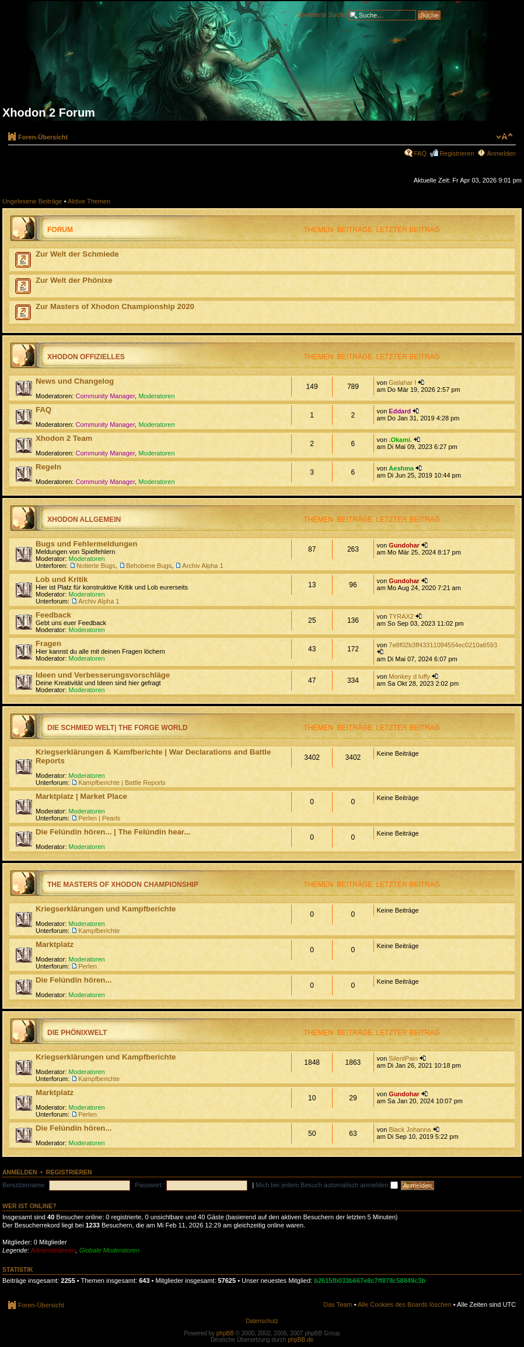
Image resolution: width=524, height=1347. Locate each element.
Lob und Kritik (62, 579)
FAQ (420, 153)
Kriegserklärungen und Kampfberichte (106, 908)
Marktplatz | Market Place (81, 796)
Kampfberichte (99, 930)
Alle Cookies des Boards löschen (405, 1304)
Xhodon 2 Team (64, 438)
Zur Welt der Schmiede (77, 254)
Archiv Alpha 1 (202, 565)
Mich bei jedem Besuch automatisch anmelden (327, 1184)
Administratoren (53, 1250)
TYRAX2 (401, 616)
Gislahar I (402, 382)
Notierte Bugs (96, 565)
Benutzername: (24, 1184)
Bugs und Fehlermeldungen (86, 543)
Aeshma (401, 468)
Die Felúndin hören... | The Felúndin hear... (113, 831)
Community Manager (105, 395)
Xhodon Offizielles (86, 357)
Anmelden (501, 153)
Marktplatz (55, 944)
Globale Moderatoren (109, 1250)
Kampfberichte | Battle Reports (122, 782)
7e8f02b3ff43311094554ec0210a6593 (443, 644)
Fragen (48, 643)
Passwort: (149, 1184)
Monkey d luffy (409, 676)
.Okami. (400, 439)
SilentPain (403, 1058)
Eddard (400, 411)
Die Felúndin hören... (73, 980)
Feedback (53, 615)
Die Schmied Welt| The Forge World (117, 728)
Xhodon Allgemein (84, 519)
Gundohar (404, 545)
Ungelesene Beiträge (32, 201)
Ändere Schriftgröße (504, 136)
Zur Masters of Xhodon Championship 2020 (115, 306)
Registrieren (456, 153)
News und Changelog (75, 381)
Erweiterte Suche (322, 13)
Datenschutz (262, 1321)
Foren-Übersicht (43, 137)
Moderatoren (156, 395)
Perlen (87, 966)
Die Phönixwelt (77, 1033)
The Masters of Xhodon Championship (122, 885)
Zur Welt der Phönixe (74, 280)
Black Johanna (410, 1129)
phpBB (225, 1333)
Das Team (337, 1304)
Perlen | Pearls (99, 818)
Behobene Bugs (149, 565)
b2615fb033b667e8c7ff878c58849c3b (369, 1280)
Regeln (48, 466)
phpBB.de (300, 1340)
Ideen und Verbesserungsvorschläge (103, 675)
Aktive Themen (89, 201)
